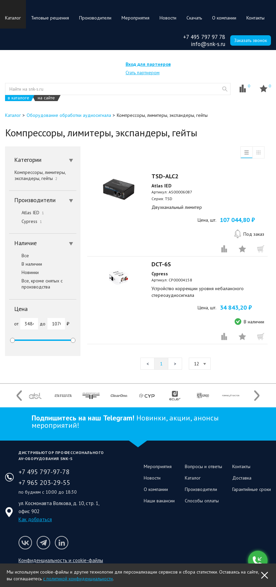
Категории (43, 160)
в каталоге (18, 98)
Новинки (24, 272)
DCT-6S (161, 264)
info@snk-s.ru (208, 44)
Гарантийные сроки (251, 489)
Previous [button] (19, 396)
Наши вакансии (159, 501)
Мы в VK (25, 542)
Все (19, 256)
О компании (224, 18)
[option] (35, 396)
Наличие (43, 243)
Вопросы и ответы (203, 466)
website (224, 89)
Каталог (13, 18)
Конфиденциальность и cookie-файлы (61, 560)
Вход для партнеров (148, 64)
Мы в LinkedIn (61, 542)
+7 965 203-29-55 (44, 482)
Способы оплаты (202, 501)
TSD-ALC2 (164, 176)
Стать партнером (143, 73)
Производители (95, 18)
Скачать (194, 18)
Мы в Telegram (43, 542)
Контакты (255, 18)
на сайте (46, 98)
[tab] (42, 159)
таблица (258, 152)
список (246, 152)
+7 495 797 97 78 (204, 37)
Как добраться (35, 519)
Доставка (241, 478)
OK (264, 575)
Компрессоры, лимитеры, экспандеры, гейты (40, 175)
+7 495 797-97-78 (44, 471)
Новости (168, 18)
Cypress (25, 221)
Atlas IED (26, 213)
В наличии (25, 264)
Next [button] (257, 396)
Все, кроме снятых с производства (36, 284)
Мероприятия (135, 18)
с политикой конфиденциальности (78, 579)
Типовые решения (50, 18)
